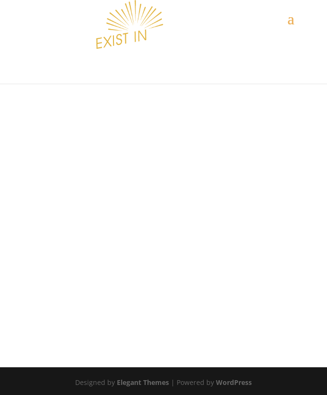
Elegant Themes (143, 382)
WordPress (234, 382)
